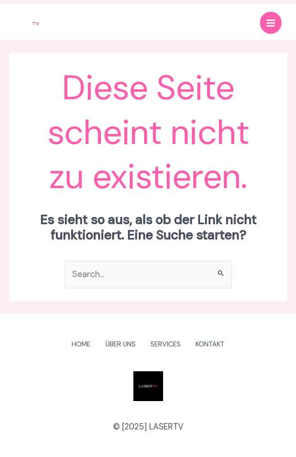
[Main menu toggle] (269, 24)
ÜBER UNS (119, 345)
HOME (77, 345)
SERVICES (167, 345)
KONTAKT (214, 345)
